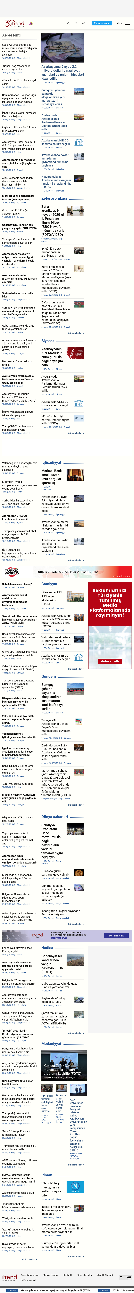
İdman (46, 1175)
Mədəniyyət (51, 1043)
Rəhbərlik (68, 1275)
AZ (83, 23)
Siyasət (47, 341)
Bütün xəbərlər (75, 333)
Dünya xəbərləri (54, 817)
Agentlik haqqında (30, 1275)
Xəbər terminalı (102, 23)
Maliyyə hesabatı (51, 1275)
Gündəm (48, 676)
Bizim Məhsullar (84, 1275)
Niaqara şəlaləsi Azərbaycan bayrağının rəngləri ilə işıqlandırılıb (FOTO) (64, 1290)
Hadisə (47, 948)
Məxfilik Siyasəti (105, 1275)
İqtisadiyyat (51, 462)
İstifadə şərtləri (28, 1280)
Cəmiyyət (49, 584)
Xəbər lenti (11, 35)
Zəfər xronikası (54, 198)
